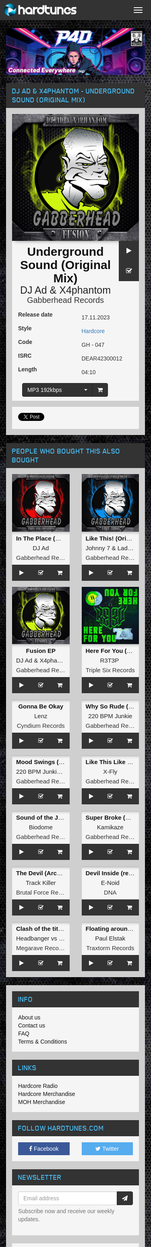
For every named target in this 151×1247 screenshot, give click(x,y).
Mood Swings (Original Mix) (55, 761)
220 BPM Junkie (110, 716)
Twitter (107, 1149)
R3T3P (109, 660)
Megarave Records (41, 948)
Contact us (31, 1025)
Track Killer (41, 882)
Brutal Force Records (44, 892)
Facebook (43, 1149)
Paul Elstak (110, 938)
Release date (35, 314)
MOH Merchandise (41, 1102)
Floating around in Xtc (117, 928)
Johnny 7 (98, 548)
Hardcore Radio (38, 1086)
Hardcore (93, 331)
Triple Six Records (110, 670)
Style (24, 328)
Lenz (41, 716)
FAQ (23, 1033)
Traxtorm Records (110, 948)
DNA (110, 892)
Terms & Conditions (42, 1041)
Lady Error (132, 548)
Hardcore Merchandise (46, 1094)
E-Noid (110, 882)
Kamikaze (110, 827)
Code (25, 342)
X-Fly (110, 771)
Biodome (41, 827)
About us (29, 1017)
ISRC (24, 355)
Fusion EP (41, 650)
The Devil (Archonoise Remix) (59, 873)
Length (27, 369)
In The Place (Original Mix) (54, 538)
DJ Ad (33, 290)
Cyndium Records (41, 725)
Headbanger (33, 938)
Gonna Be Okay (40, 706)
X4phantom (85, 290)
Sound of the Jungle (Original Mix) (65, 817)
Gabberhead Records (65, 300)
